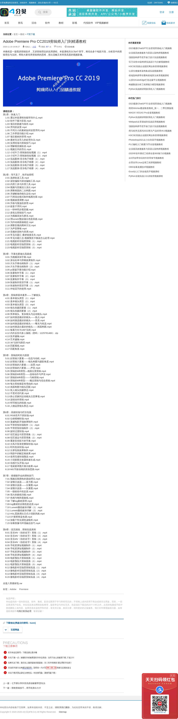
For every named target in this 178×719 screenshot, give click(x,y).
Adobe (13, 589)
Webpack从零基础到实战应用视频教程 (147, 122)
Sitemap (63, 712)
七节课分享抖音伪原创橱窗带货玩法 (28, 683)
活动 (34, 23)
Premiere (23, 589)
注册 (171, 12)
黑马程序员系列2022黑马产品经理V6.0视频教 (150, 131)
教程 (61, 23)
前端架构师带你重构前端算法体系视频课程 (149, 75)
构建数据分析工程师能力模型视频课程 (147, 84)
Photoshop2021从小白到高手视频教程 (147, 140)
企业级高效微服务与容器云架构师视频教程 (149, 53)
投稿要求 (168, 22)
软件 (47, 23)
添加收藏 (70, 47)
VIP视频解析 (102, 23)
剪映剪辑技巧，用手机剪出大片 (26, 688)
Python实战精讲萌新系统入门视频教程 (147, 89)
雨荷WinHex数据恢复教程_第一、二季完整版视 (151, 108)
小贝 (34, 47)
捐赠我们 (172, 3)
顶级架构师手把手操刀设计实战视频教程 (148, 57)
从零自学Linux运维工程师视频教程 (145, 162)
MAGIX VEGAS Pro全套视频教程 (144, 112)
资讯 (20, 23)
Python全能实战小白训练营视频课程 (146, 176)
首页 (6, 23)
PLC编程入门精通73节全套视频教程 (146, 144)
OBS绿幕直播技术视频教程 (141, 167)
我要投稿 (149, 22)
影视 (74, 23)
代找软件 (88, 23)
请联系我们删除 (62, 707)
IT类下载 (31, 34)
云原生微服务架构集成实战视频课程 (146, 71)
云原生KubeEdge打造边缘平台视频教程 (147, 80)
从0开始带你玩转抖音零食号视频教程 (146, 158)
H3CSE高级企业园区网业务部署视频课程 (148, 66)
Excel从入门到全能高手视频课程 (144, 171)
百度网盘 (12, 630)
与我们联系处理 (24, 611)
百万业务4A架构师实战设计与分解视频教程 (149, 62)
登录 (162, 12)
